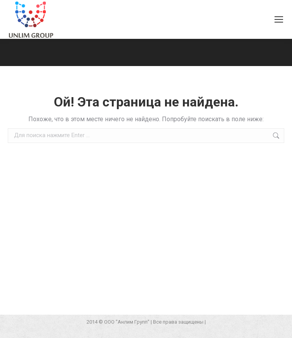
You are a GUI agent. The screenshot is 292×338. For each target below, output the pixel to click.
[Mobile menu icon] (278, 19)
